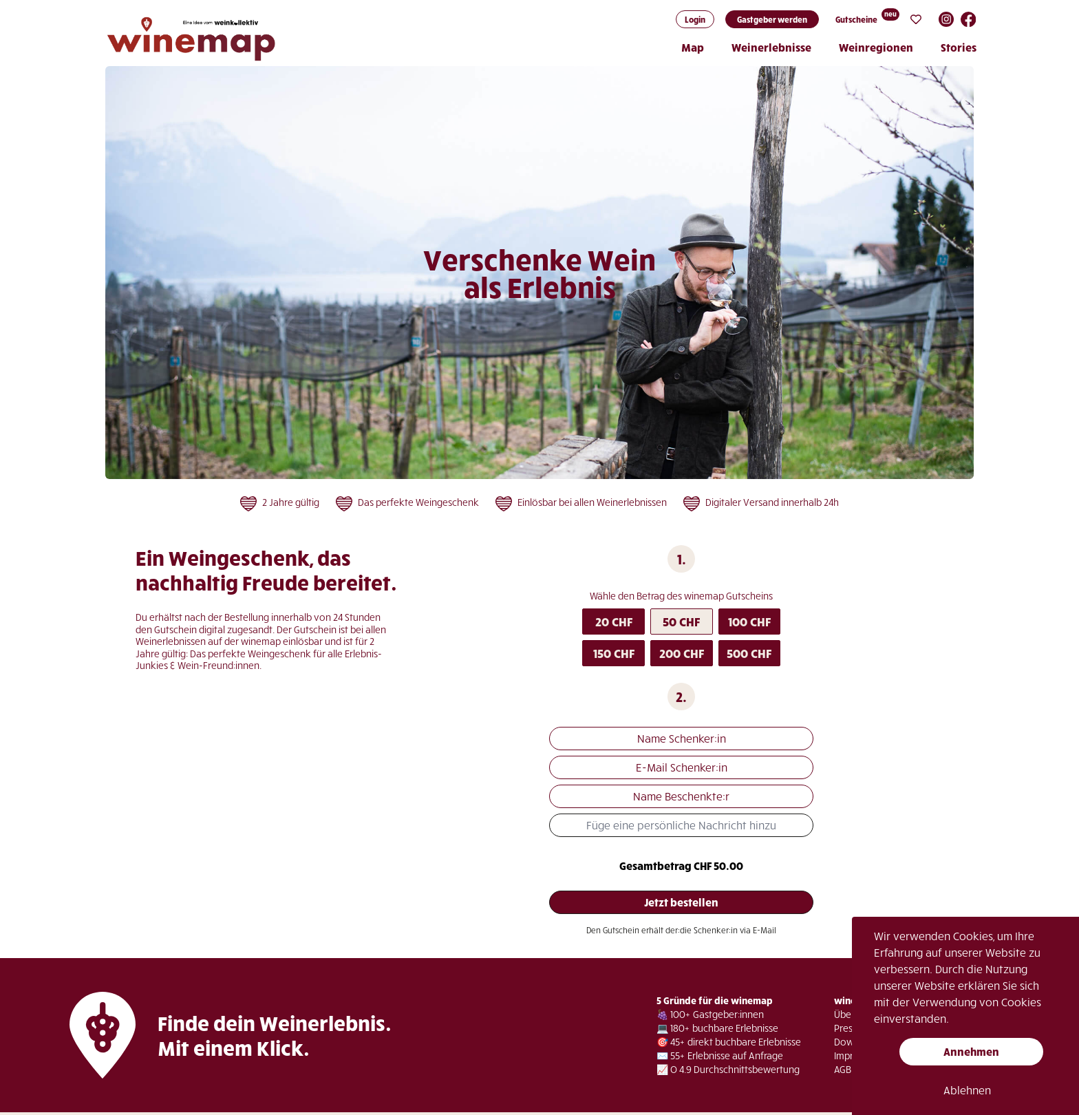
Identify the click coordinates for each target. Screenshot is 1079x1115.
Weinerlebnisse (771, 47)
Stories (958, 47)
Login (695, 19)
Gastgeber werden (772, 19)
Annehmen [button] (971, 1051)
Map (692, 47)
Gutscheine (856, 19)
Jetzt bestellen (681, 902)
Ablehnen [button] (967, 1089)
